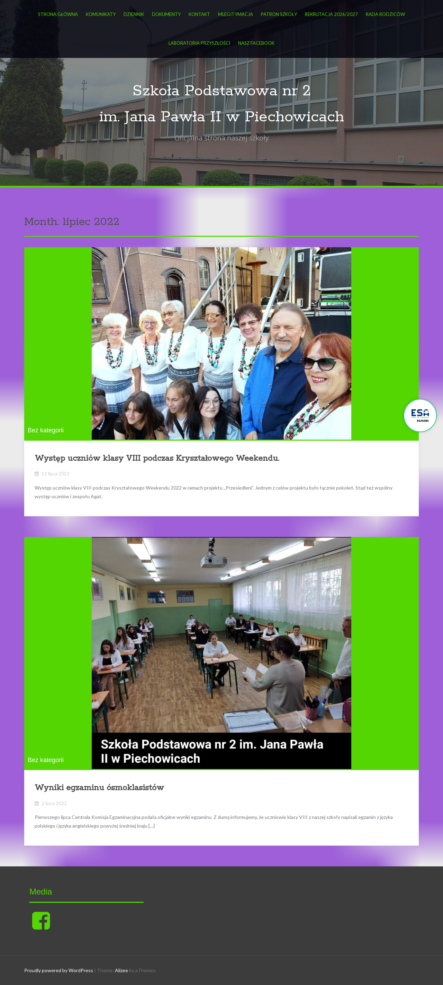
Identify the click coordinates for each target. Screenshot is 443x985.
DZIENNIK (134, 14)
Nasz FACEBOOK (256, 43)
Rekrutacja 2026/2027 (331, 14)
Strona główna (58, 14)
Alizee (121, 970)
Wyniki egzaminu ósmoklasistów (99, 788)
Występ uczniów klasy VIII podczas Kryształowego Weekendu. (157, 458)
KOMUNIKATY (101, 14)
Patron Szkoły (279, 14)
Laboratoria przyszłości (199, 43)
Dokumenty (166, 14)
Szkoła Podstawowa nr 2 (222, 91)
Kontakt (199, 14)
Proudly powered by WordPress (58, 970)
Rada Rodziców (385, 14)
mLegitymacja (235, 14)
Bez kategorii (46, 430)
